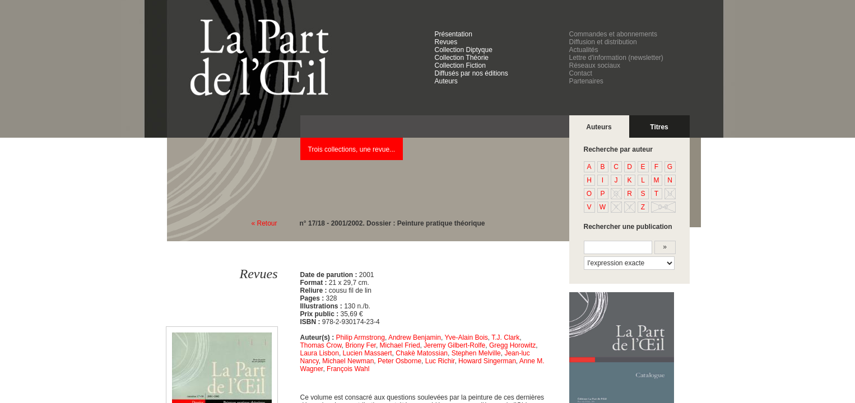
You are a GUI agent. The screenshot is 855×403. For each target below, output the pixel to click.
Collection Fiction (460, 65)
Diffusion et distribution (603, 42)
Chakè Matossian (422, 353)
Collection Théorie (462, 58)
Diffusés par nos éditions (471, 73)
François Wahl (348, 369)
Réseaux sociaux (594, 65)
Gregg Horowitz (512, 345)
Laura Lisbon (319, 353)
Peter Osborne (399, 361)
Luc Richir (440, 361)
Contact (580, 73)
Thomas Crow (321, 345)
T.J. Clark (505, 337)
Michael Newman (348, 361)
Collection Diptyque (463, 50)
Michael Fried (400, 345)
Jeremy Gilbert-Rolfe (454, 345)
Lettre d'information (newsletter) (616, 58)
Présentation (453, 34)
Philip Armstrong (360, 337)
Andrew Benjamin (414, 337)
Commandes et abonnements (613, 34)
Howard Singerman (487, 361)
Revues (446, 42)
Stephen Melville (476, 353)
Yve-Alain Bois (465, 337)
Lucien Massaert (367, 353)
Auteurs (446, 81)
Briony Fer (360, 345)
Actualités (583, 50)
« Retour (264, 223)
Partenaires (586, 81)
